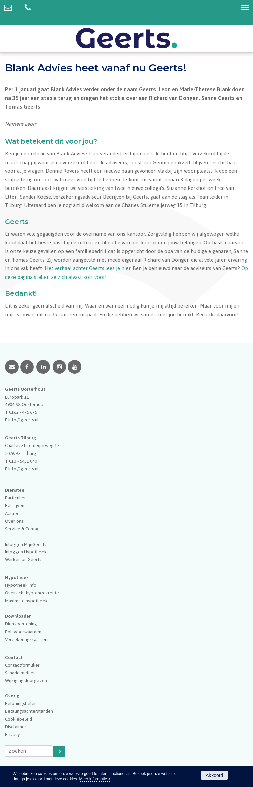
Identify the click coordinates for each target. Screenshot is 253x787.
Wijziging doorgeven (26, 680)
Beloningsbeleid (21, 703)
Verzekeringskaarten (26, 639)
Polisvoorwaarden (23, 631)
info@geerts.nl (23, 419)
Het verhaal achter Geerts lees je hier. (88, 268)
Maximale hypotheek (26, 600)
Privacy (12, 734)
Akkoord (214, 775)
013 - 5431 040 (23, 461)
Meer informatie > (94, 779)
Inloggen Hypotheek (26, 551)
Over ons (14, 521)
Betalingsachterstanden (29, 711)
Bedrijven (14, 505)
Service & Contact (23, 528)
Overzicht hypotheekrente (32, 592)
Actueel (13, 513)
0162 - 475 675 (23, 412)
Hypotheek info (20, 585)
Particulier (15, 497)
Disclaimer (15, 726)
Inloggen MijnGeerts (25, 544)
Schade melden (20, 672)
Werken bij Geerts (23, 559)
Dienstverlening (21, 623)
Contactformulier (22, 665)
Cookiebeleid (18, 719)
